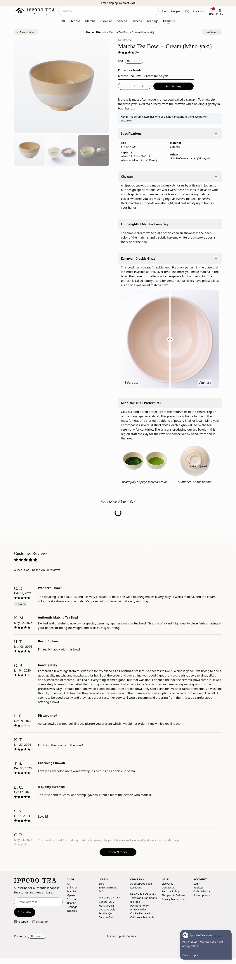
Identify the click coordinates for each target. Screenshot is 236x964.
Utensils (101, 32)
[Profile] (220, 11)
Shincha (72, 887)
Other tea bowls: (130, 70)
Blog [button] (164, 11)
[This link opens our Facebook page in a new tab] (21, 922)
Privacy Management (175, 899)
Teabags (72, 906)
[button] (26, 32)
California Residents (142, 917)
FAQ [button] (187, 11)
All (68, 883)
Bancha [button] (137, 21)
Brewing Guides (108, 887)
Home (90, 32)
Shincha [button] (75, 21)
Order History (201, 891)
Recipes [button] (176, 11)
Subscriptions (201, 895)
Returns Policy (170, 891)
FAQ (101, 891)
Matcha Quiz (106, 905)
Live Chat (167, 883)
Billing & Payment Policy (139, 903)
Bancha (71, 903)
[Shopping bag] (211, 11)
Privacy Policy (138, 909)
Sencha (71, 899)
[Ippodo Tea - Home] (34, 11)
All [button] (63, 21)
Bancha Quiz (106, 917)
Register (198, 887)
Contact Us (168, 887)
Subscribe (24, 912)
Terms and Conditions (143, 898)
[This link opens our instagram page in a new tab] (40, 922)
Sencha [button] (122, 21)
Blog (101, 883)
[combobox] (108, 11)
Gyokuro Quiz (107, 909)
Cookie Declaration (141, 913)
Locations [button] (199, 11)
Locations (136, 887)
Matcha (71, 891)
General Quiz (106, 901)
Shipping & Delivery (174, 895)
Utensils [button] (169, 21)
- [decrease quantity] (125, 86)
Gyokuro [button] (106, 21)
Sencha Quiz (106, 913)
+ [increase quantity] (142, 86)
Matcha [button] (90, 21)
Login (196, 883)
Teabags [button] (152, 21)
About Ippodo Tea (141, 883)
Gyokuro (72, 895)
